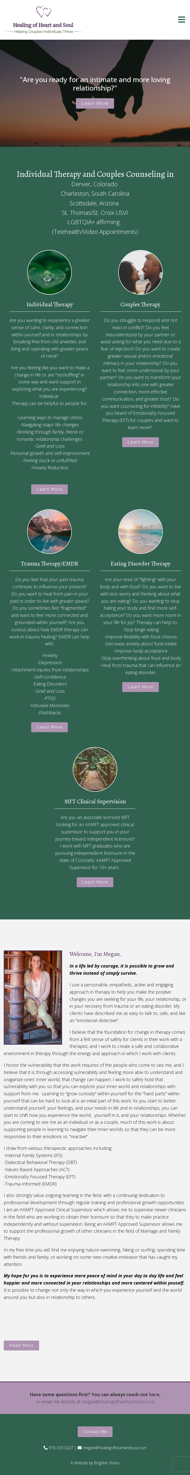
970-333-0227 (61, 1447)
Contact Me (95, 1431)
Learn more (95, 103)
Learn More (49, 489)
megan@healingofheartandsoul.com (118, 1402)
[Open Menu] (181, 20)
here (154, 1394)
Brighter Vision (106, 1463)
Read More (21, 1345)
